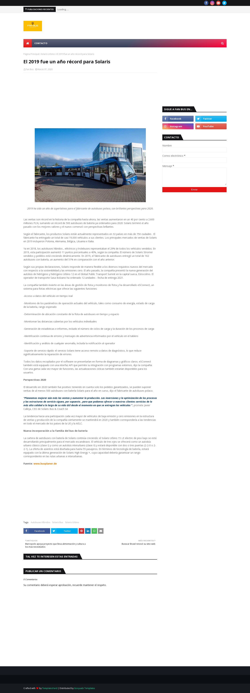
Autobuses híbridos (40, 522)
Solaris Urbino (48, 54)
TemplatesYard (49, 688)
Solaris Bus (57, 522)
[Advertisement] (90, 100)
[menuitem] (27, 43)
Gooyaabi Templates (84, 688)
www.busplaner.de (45, 463)
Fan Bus (30, 69)
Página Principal (31, 54)
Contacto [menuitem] (40, 43)
